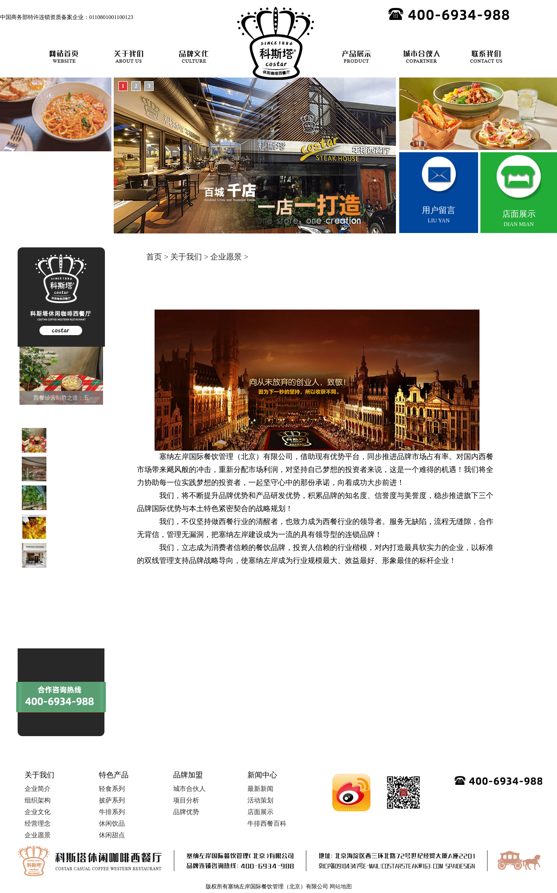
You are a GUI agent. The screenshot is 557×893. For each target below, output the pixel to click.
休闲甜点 (112, 835)
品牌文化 (194, 57)
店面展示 (260, 812)
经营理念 (38, 823)
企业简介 (319, 299)
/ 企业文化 (395, 299)
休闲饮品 (112, 823)
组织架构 (38, 800)
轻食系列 (112, 788)
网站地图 (341, 886)
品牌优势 (186, 812)
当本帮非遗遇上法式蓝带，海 (58, 605)
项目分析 (186, 800)
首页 (154, 256)
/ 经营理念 (436, 299)
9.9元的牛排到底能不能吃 (53, 640)
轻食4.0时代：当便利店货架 (56, 593)
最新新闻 (260, 788)
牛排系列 (112, 812)
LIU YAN (439, 188)
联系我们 (486, 57)
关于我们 (129, 57)
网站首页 (64, 57)
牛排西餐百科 (266, 823)
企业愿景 (226, 256)
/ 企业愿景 (477, 299)
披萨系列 (112, 800)
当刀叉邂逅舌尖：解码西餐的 (58, 617)
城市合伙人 (421, 57)
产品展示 (356, 57)
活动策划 (260, 800)
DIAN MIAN (519, 189)
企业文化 (38, 812)
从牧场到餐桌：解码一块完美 (58, 628)
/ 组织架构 (355, 299)
